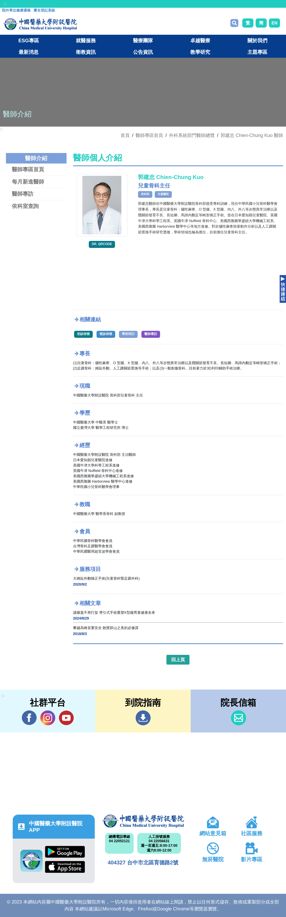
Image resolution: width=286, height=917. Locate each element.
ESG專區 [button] (28, 40)
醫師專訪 (22, 194)
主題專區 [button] (257, 52)
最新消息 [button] (29, 52)
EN (274, 22)
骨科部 (145, 194)
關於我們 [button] (257, 40)
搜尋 (234, 23)
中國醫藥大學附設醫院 (143, 821)
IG (47, 717)
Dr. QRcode (102, 244)
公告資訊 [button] (143, 52)
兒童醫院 (163, 194)
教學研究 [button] (200, 52)
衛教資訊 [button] (86, 52)
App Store (65, 867)
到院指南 (143, 717)
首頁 (125, 135)
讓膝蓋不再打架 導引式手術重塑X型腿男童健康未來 (114, 613)
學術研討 (128, 334)
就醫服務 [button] (86, 40)
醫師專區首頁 (28, 169)
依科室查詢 (25, 206)
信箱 (238, 717)
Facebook (29, 717)
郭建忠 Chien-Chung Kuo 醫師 (252, 135)
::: (5, 4)
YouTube (66, 717)
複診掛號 (106, 334)
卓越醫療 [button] (200, 40)
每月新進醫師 (28, 182)
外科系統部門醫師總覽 (192, 135)
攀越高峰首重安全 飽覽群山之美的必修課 (105, 628)
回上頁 (178, 659)
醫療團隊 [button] (143, 40)
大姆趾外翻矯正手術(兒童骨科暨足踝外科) (106, 578)
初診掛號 (83, 334)
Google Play (65, 852)
